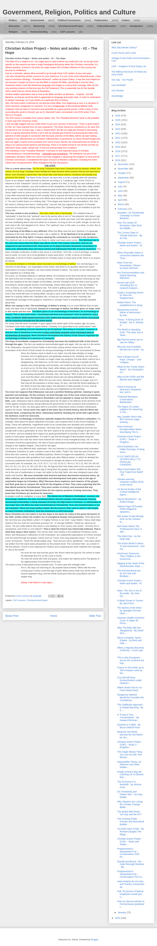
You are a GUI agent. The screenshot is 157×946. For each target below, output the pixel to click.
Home (53, 615)
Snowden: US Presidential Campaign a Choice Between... (130, 215)
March (121, 204)
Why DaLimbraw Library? (124, 47)
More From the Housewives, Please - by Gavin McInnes (129, 265)
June (120, 191)
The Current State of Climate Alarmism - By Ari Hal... (129, 235)
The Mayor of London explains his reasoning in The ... (129, 409)
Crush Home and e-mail (124, 53)
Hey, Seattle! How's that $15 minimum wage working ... (129, 419)
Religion (13, 31)
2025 (118, 120)
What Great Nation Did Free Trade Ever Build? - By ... (130, 472)
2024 (118, 124)
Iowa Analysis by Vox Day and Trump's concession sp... (130, 884)
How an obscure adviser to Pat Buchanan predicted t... (130, 904)
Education (14, 26)
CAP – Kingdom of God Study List (129, 66)
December (123, 164)
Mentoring (39, 26)
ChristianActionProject (70, 26)
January (122, 912)
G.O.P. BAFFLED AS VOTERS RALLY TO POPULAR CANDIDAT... (128, 460)
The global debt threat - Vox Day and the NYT (129, 813)
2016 (118, 160)
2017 (118, 156)
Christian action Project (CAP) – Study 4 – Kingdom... (129, 439)
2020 (118, 142)
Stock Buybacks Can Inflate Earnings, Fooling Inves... (130, 449)
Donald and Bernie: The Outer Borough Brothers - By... (130, 864)
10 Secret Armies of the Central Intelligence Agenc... (129, 492)
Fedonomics (101, 20)
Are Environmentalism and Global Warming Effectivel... (130, 275)
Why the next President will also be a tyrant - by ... (130, 349)
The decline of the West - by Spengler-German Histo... (130, 610)
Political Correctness (69, 20)
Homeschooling (38, 31)
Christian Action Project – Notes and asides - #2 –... (130, 583)
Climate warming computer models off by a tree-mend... (130, 482)
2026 (118, 115)
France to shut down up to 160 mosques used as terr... (130, 670)
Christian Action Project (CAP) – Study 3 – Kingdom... (129, 745)
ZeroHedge (117, 96)
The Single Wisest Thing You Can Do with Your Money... (129, 755)
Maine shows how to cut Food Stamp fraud (129, 689)
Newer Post (11, 615)
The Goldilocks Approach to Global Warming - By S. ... (130, 707)
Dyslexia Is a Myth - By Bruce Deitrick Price (128, 726)
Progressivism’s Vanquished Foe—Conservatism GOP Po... (128, 852)
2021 (118, 138)
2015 (118, 918)
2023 (118, 129)
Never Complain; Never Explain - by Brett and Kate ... (129, 640)
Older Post (95, 615)
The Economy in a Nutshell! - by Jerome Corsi (129, 784)
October (122, 173)
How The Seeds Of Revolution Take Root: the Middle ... (129, 225)
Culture (126, 20)
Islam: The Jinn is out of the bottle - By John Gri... (129, 593)
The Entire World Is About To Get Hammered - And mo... (130, 546)
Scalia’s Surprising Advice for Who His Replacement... (130, 295)
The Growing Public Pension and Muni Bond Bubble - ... (130, 821)
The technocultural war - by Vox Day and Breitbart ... (129, 573)
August (121, 182)
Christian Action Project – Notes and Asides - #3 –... (130, 245)
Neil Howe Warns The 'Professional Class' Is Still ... (129, 529)
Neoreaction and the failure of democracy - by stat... (129, 312)
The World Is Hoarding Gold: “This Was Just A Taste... (130, 332)
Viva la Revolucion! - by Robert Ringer (129, 500)
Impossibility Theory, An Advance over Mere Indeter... (129, 765)
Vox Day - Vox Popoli (122, 79)
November (123, 168)
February (123, 209)
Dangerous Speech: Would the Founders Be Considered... (130, 697)
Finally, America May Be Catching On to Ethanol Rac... (130, 774)
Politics (13, 20)
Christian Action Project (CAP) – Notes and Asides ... (129, 841)
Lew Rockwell (119, 85)
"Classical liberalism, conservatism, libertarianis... (127, 399)
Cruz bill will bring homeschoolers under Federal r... (129, 680)
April (120, 200)
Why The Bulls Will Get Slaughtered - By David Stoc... (130, 630)
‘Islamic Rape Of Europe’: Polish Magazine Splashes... (130, 509)
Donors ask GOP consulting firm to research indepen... (128, 285)
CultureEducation (106, 26)
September (124, 177)
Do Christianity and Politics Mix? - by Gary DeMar (129, 794)
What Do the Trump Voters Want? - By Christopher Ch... (130, 369)
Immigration (136, 26)
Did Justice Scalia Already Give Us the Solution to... (130, 519)
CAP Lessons (67, 31)
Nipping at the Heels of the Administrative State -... (130, 564)
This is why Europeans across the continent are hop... (130, 660)
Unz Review (118, 90)
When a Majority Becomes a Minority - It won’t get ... (130, 650)
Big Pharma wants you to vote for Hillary (130, 341)
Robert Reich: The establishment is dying (129, 303)
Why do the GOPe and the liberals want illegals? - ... (130, 379)
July (120, 186)
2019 (118, 147)
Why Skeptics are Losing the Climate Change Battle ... (129, 804)
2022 (118, 133)
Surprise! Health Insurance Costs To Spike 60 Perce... (130, 620)
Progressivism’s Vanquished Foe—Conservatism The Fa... (130, 874)
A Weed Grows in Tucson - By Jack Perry (130, 602)
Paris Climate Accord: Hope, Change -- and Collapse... (129, 359)
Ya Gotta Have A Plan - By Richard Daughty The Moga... (130, 831)
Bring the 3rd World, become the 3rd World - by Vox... (130, 735)
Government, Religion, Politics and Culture (69, 12)
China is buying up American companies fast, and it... (129, 389)
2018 (118, 151)
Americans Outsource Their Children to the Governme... (128, 556)
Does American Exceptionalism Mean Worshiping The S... (129, 429)
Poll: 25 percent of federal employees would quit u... (130, 894)
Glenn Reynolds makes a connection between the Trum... (130, 255)
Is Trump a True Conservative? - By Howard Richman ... (128, 717)
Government (37, 20)
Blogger (94, 939)
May (120, 195)
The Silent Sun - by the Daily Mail (128, 537)
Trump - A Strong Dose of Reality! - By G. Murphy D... (130, 322)
